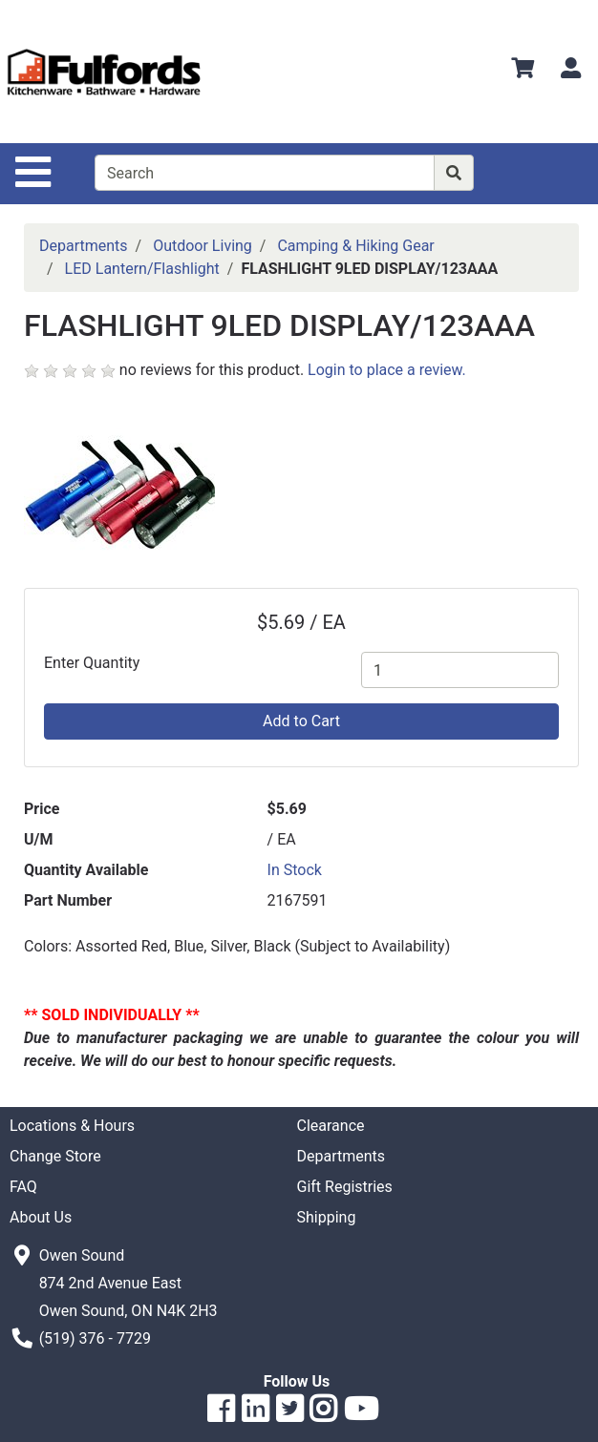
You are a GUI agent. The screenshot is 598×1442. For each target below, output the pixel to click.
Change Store (55, 1156)
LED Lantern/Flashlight (142, 269)
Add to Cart (301, 721)
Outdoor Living (202, 246)
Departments (83, 246)
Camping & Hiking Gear (355, 246)
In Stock (294, 870)
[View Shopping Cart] (522, 71)
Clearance (331, 1126)
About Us (41, 1217)
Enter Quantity (91, 663)
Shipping (326, 1217)
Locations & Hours (72, 1126)
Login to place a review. (387, 370)
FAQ (23, 1187)
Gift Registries (345, 1187)
